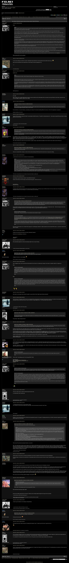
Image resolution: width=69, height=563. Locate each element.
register (14, 7)
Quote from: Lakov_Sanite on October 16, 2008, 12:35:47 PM (24, 253)
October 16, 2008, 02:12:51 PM (18, 510)
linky (14, 276)
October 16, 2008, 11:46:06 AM (18, 198)
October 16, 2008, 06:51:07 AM (18, 58)
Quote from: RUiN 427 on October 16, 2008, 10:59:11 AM (23, 423)
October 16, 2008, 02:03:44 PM (18, 477)
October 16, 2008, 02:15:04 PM (18, 521)
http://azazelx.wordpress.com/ (17, 530)
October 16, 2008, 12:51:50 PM (18, 292)
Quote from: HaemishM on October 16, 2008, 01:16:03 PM (23, 480)
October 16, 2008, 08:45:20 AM (18, 114)
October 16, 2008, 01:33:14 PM (18, 402)
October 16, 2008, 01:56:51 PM (18, 415)
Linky (14, 25)
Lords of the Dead (15, 184)
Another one (15, 72)
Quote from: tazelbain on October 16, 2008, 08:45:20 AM (23, 147)
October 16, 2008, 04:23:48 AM (17, 23)
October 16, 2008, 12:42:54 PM (18, 261)
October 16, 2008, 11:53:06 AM (18, 230)
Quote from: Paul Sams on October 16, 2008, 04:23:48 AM (23, 129)
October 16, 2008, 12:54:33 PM (18, 297)
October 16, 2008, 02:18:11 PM (18, 532)
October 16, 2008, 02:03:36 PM (18, 463)
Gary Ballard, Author (15, 361)
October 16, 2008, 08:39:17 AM (18, 101)
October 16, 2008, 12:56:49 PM (18, 310)
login (11, 7)
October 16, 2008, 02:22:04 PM (18, 545)
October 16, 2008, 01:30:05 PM (18, 389)
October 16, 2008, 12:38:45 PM (18, 250)
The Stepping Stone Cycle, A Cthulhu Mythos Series (21, 360)
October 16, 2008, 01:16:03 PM (18, 349)
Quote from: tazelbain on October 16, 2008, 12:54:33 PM (23, 324)
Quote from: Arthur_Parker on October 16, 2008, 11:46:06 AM (24, 312)
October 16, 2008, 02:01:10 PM (18, 453)
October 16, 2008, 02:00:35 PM (18, 421)
